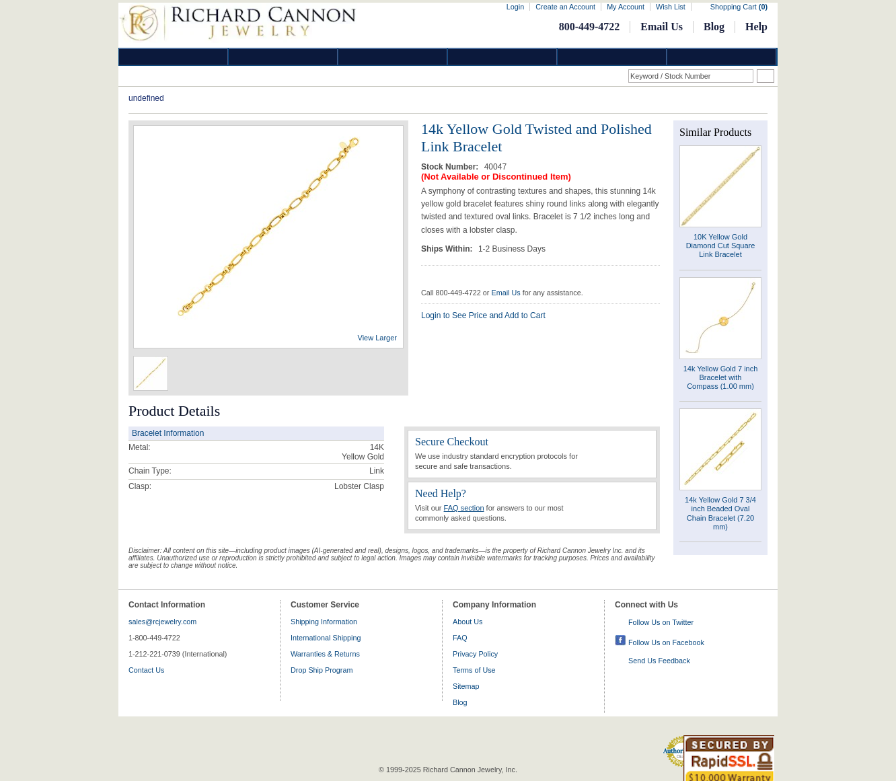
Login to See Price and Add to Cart (483, 315)
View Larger (378, 338)
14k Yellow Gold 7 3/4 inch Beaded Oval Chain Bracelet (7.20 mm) (720, 513)
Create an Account (565, 7)
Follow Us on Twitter (661, 622)
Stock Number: (451, 167)
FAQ (460, 638)
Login (515, 7)
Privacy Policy (475, 654)
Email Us (661, 26)
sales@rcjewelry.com (162, 622)
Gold (283, 56)
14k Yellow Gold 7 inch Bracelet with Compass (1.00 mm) (720, 377)
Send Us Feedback (659, 661)
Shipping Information (324, 622)
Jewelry (502, 56)
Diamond (173, 56)
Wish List (670, 7)
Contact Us (146, 670)
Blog (714, 26)
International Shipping (326, 638)
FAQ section (464, 508)
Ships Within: (448, 249)
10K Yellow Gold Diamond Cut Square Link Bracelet (720, 245)
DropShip (721, 56)
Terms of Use (474, 670)
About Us (467, 622)
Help (756, 26)
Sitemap (466, 686)
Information (612, 56)
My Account (625, 7)
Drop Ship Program (321, 670)
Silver (392, 56)
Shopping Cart (739, 7)
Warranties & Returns (325, 654)
